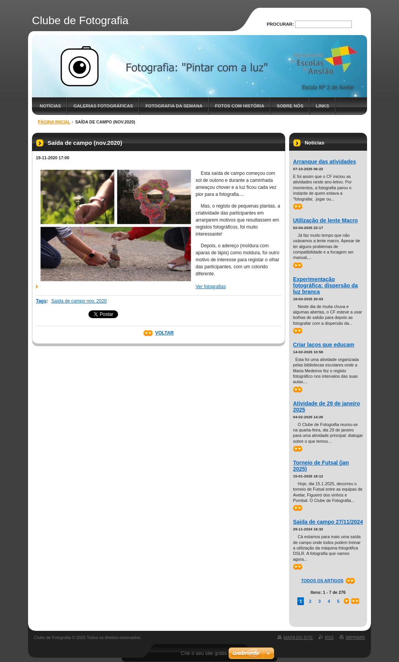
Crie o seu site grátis (204, 653)
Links (322, 106)
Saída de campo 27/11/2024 (328, 522)
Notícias (50, 106)
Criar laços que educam (323, 345)
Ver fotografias (211, 286)
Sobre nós (290, 106)
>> (297, 207)
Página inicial (54, 122)
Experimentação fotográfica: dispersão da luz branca (325, 285)
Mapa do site (298, 637)
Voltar (164, 333)
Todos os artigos (322, 580)
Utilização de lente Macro (325, 220)
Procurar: (280, 24)
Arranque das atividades (324, 161)
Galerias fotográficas (103, 106)
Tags (41, 301)
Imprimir (355, 637)
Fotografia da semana (173, 106)
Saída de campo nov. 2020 (79, 301)
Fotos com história (239, 106)
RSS (329, 637)
